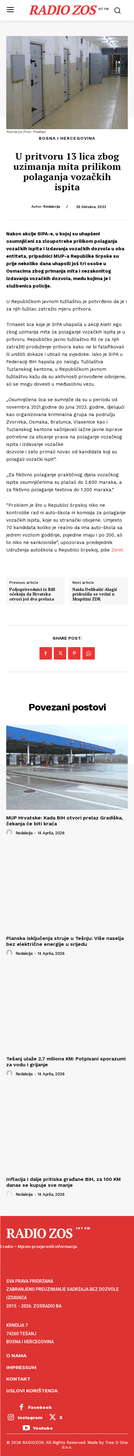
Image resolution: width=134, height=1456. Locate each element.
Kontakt (18, 1379)
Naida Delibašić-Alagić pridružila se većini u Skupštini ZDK (94, 594)
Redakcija (51, 207)
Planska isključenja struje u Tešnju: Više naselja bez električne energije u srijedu (65, 941)
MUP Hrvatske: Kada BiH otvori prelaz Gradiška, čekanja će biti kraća (64, 821)
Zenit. (117, 550)
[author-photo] (10, 832)
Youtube (43, 1428)
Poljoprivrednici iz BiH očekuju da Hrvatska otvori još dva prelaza (32, 594)
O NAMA (16, 1355)
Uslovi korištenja (32, 1391)
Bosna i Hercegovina (67, 138)
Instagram (30, 1417)
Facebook (40, 1407)
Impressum (21, 1367)
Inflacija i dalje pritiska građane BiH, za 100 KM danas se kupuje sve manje (63, 1182)
